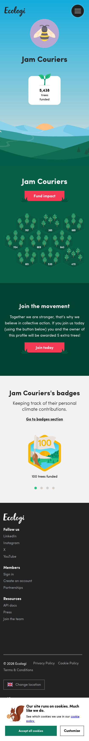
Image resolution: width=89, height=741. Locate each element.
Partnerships (13, 587)
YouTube (9, 556)
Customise (72, 730)
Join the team (13, 619)
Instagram (11, 543)
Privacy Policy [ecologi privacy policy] (44, 663)
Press (7, 612)
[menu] (77, 11)
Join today (44, 347)
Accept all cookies (31, 731)
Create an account (17, 581)
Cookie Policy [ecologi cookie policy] (68, 663)
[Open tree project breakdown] (44, 90)
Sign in (8, 574)
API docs (10, 605)
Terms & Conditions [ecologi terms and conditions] (18, 670)
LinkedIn (10, 536)
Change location (24, 684)
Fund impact (45, 196)
